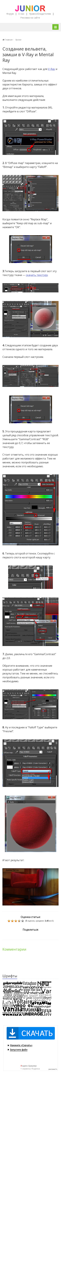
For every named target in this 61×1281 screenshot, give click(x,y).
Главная (7, 39)
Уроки (18, 39)
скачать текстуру (37, 275)
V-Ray (51, 69)
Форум (10, 13)
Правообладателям (40, 13)
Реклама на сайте (30, 17)
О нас (21, 13)
